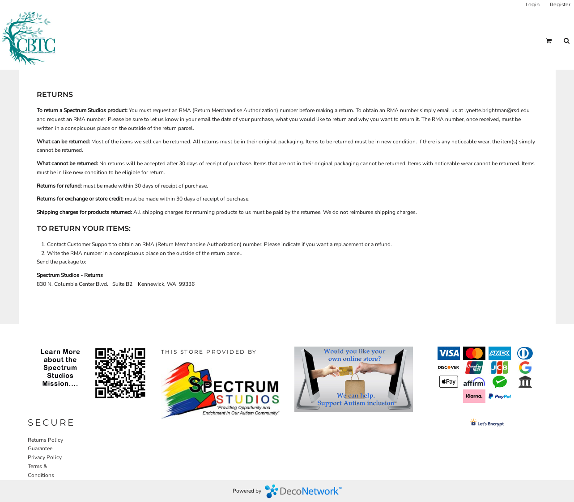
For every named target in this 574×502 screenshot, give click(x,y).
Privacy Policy (45, 457)
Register (560, 4)
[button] (549, 41)
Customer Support (89, 244)
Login (533, 4)
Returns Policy (45, 439)
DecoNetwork (303, 491)
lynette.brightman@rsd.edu (497, 110)
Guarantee (40, 448)
